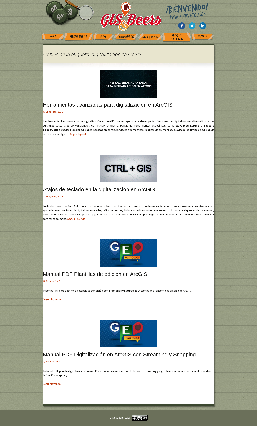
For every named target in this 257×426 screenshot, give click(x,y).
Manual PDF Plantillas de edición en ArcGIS (95, 274)
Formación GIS (126, 37)
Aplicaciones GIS (78, 37)
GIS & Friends (150, 37)
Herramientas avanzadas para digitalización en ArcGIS (108, 105)
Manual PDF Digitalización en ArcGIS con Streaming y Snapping (119, 354)
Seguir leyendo (80, 134)
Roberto (202, 36)
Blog (103, 36)
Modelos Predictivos (177, 37)
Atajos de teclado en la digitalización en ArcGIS (99, 189)
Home (53, 36)
